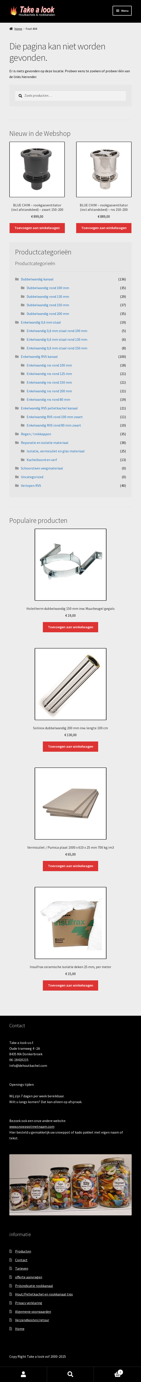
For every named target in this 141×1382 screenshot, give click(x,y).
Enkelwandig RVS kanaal (39, 356)
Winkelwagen (108, 1371)
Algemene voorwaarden (33, 1311)
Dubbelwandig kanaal (37, 279)
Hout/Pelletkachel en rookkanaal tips (44, 1294)
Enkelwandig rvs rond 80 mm (48, 399)
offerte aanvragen (28, 1277)
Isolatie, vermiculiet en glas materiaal (56, 451)
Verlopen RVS (31, 485)
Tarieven (21, 1268)
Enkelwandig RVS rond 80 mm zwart (54, 425)
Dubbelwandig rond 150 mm (48, 305)
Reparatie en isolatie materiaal (44, 442)
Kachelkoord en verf (42, 459)
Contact (21, 1260)
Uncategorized (32, 477)
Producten (23, 1251)
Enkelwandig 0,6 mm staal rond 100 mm (57, 330)
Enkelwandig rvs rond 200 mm (49, 391)
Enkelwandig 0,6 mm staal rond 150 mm (57, 348)
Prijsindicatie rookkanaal (34, 1285)
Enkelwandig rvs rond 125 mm (49, 373)
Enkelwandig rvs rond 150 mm (49, 382)
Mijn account (23, 1374)
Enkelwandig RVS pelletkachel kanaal (49, 408)
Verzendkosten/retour (32, 1320)
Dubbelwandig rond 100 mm (48, 288)
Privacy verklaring (28, 1303)
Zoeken (70, 1374)
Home (18, 29)
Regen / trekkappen (36, 434)
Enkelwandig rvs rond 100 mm (49, 365)
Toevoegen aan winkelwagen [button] (37, 228)
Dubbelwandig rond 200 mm (48, 313)
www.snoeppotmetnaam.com (31, 1126)
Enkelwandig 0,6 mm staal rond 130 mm (57, 339)
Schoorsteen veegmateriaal (42, 468)
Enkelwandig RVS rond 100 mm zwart (55, 417)
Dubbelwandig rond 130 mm (48, 296)
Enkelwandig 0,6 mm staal (41, 322)
